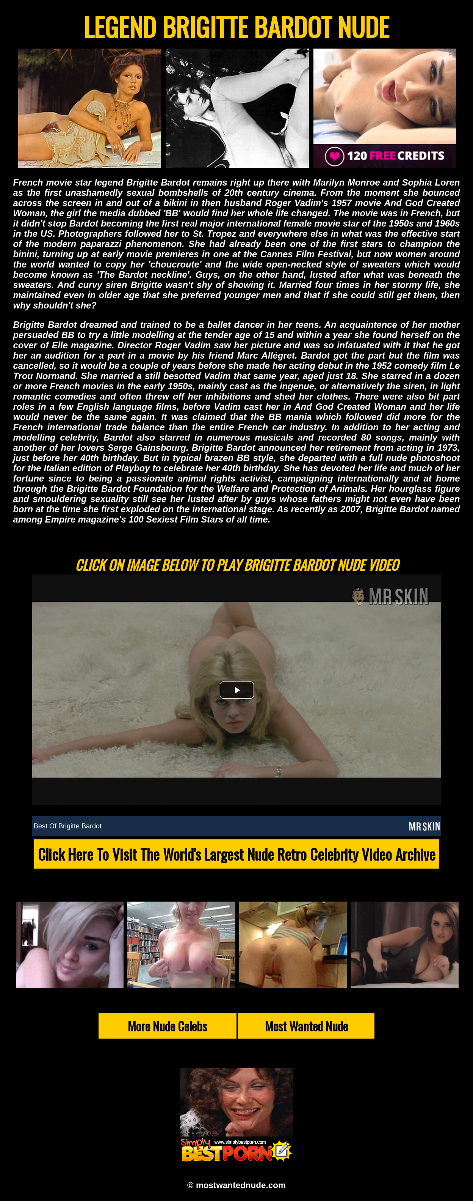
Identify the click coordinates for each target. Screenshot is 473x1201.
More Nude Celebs (167, 1026)
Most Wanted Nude (306, 1026)
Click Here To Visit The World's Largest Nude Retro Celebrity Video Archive (236, 854)
